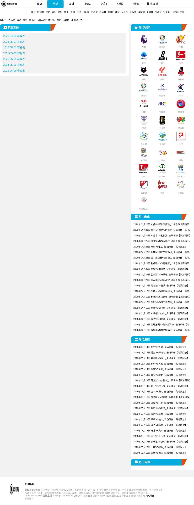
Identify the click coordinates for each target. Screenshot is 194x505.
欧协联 (32, 20)
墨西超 (158, 12)
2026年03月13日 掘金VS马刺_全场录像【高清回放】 (160, 402)
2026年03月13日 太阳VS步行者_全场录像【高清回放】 (161, 436)
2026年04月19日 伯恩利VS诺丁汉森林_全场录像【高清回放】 (162, 302)
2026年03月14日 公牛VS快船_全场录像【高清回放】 (160, 347)
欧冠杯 (102, 12)
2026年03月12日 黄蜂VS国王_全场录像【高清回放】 (160, 452)
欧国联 (3, 20)
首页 (39, 4)
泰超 (59, 20)
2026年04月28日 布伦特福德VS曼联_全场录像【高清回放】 (161, 224)
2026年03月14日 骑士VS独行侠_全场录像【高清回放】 (161, 386)
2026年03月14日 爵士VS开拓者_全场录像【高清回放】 (161, 352)
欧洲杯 (40, 12)
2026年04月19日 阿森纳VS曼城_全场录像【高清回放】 (161, 285)
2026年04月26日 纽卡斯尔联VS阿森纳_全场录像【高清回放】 (162, 230)
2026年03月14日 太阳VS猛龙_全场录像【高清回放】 (160, 375)
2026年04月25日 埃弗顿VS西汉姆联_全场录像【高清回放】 (161, 241)
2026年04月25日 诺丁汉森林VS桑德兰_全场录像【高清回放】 (162, 257)
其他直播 (152, 4)
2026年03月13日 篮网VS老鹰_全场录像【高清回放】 (160, 414)
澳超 (117, 12)
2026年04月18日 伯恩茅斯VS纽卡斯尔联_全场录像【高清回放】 (162, 324)
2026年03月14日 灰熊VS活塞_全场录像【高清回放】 (160, 369)
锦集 (88, 4)
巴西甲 (94, 12)
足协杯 (175, 12)
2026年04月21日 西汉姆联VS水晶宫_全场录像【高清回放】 (161, 280)
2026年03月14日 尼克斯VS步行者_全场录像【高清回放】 (162, 380)
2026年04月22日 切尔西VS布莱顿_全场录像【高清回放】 (162, 274)
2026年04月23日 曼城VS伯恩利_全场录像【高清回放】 (161, 269)
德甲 (66, 12)
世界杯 (149, 12)
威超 (19, 20)
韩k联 (110, 12)
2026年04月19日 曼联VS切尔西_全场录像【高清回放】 (161, 308)
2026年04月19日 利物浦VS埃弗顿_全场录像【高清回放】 (162, 296)
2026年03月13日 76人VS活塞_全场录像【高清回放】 (160, 425)
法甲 (60, 12)
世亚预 (124, 12)
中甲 (182, 12)
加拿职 (166, 12)
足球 (55, 4)
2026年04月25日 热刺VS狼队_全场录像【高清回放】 (160, 246)
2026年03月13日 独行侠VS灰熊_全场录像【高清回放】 (161, 408)
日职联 (86, 12)
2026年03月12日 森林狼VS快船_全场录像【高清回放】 (161, 441)
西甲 (78, 12)
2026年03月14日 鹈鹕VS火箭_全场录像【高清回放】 (160, 363)
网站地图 (150, 495)
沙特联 (66, 20)
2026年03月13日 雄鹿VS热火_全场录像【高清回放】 (160, 419)
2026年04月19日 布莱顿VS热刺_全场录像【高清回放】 (161, 313)
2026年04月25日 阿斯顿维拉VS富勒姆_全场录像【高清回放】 (162, 252)
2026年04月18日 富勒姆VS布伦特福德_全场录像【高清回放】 (162, 330)
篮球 (72, 4)
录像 (136, 4)
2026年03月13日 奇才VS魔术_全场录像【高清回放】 (160, 430)
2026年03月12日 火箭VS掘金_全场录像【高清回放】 (160, 447)
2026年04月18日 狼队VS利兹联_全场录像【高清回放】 (161, 319)
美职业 (51, 20)
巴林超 (11, 20)
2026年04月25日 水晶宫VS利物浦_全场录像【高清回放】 (162, 235)
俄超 (72, 12)
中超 (48, 12)
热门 (104, 4)
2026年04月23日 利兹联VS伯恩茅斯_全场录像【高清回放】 (161, 263)
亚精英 (141, 12)
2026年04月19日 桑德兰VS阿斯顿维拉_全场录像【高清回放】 (162, 291)
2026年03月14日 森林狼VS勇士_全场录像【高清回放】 (161, 358)
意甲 (54, 12)
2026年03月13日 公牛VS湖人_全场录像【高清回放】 (160, 391)
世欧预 (133, 12)
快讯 (120, 4)
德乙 (25, 20)
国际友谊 (42, 20)
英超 (33, 12)
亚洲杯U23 (76, 20)
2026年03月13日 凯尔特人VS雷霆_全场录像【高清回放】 (162, 397)
